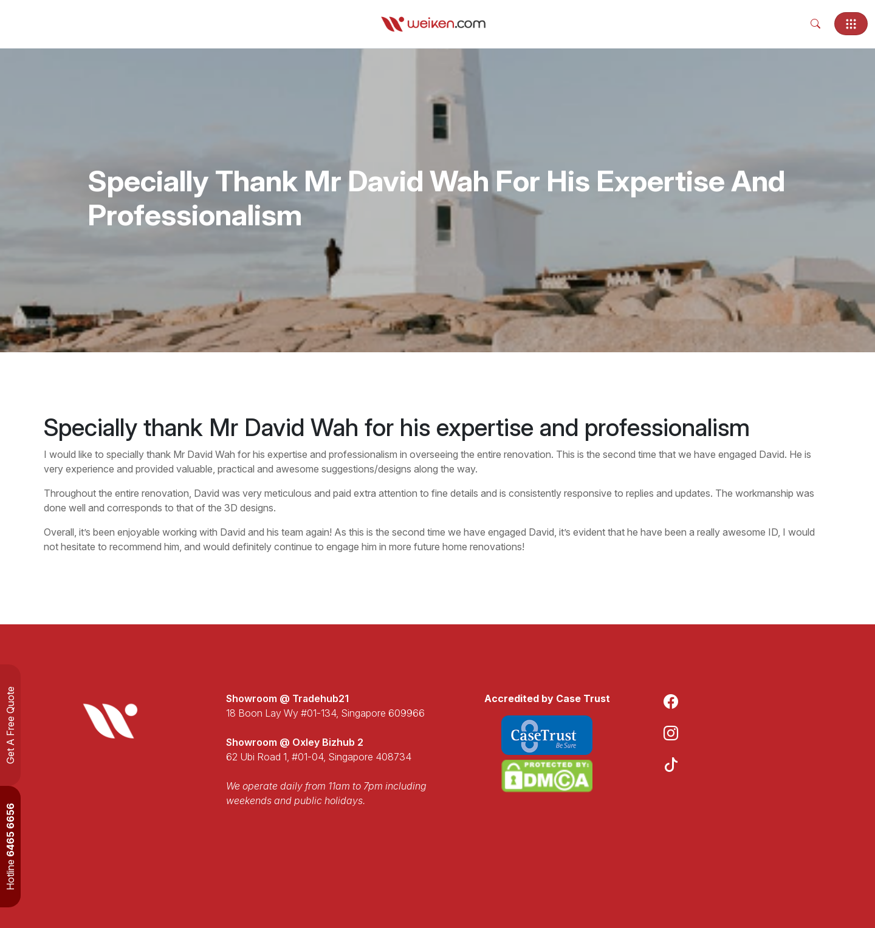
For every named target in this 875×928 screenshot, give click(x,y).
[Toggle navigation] (851, 23)
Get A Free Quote (10, 725)
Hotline (10, 846)
